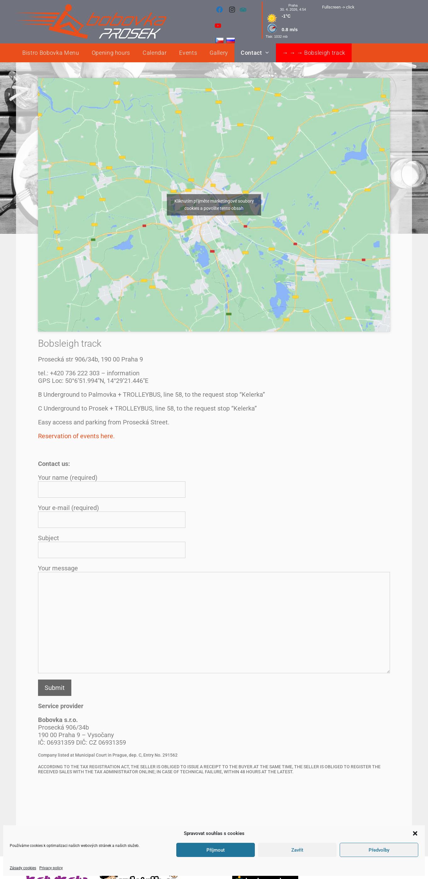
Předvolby (379, 850)
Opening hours (111, 52)
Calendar (155, 52)
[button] (415, 833)
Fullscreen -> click (338, 7)
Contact (258, 52)
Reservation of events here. (76, 436)
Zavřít (297, 850)
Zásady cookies (23, 868)
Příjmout (215, 850)
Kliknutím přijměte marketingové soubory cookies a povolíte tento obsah (214, 205)
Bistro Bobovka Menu (50, 52)
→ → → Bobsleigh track (313, 52)
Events (188, 52)
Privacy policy (51, 868)
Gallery (219, 52)
